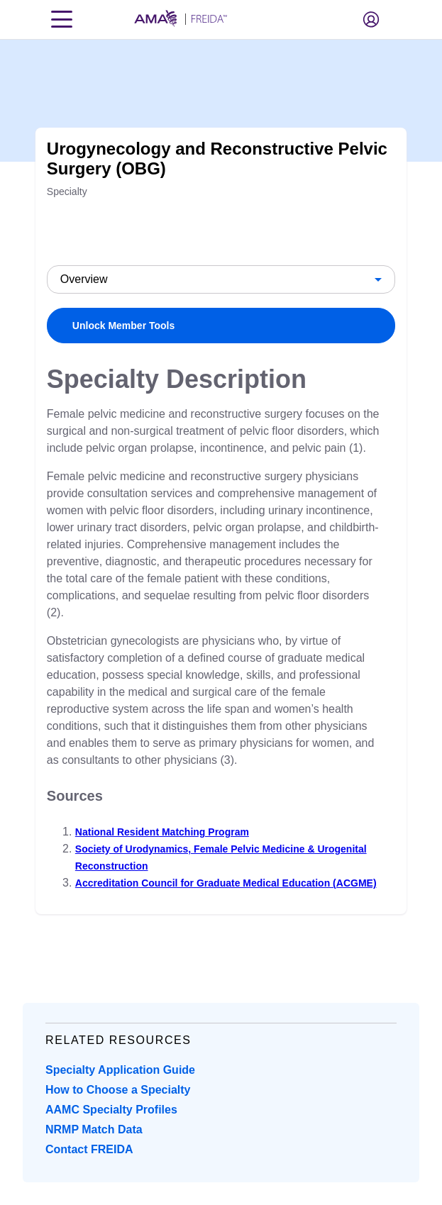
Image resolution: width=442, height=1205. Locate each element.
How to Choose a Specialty (117, 1090)
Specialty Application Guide (120, 1070)
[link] (221, 325)
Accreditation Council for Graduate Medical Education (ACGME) (226, 883)
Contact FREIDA (89, 1149)
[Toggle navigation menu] (61, 19)
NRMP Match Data (94, 1129)
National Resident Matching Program (162, 832)
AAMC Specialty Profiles (111, 1110)
